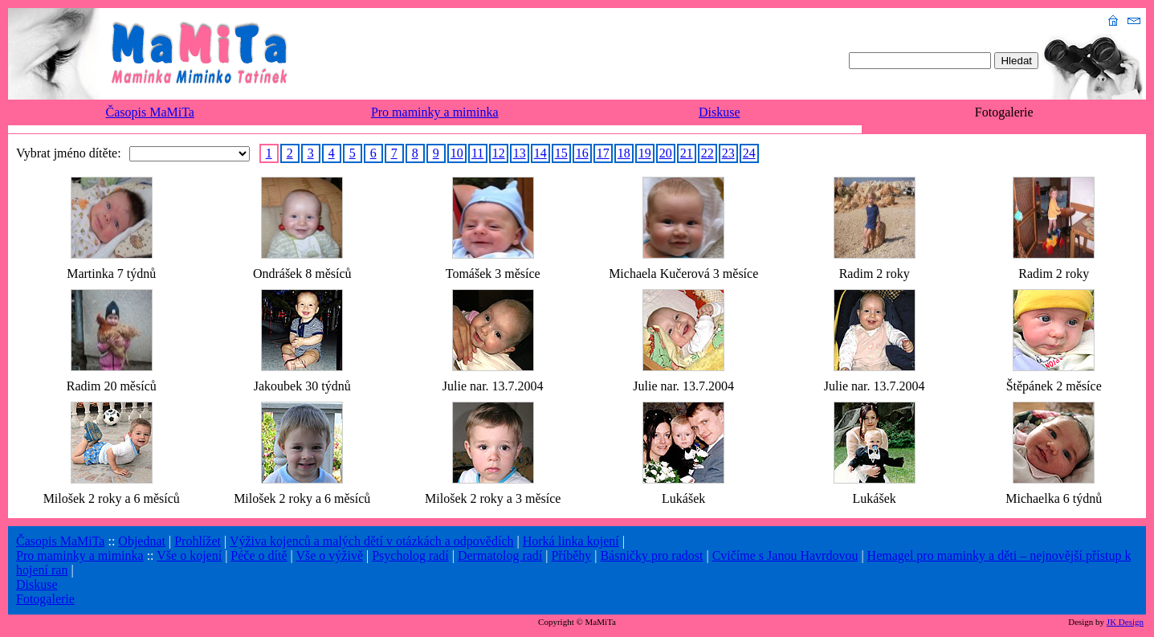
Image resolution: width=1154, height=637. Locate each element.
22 (707, 153)
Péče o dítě (258, 555)
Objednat (141, 541)
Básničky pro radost (651, 555)
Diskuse (719, 112)
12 (498, 153)
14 (540, 153)
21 (686, 153)
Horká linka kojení (571, 541)
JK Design (1125, 622)
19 (644, 153)
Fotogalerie (45, 599)
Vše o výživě (329, 555)
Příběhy (571, 555)
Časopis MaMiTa (150, 112)
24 (749, 153)
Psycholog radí (410, 555)
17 (603, 153)
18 (624, 153)
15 (561, 153)
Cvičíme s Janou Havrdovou (785, 555)
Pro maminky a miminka (435, 112)
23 (728, 153)
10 (457, 153)
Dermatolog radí (500, 555)
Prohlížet (197, 541)
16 (582, 153)
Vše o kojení (189, 555)
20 (665, 153)
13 (519, 153)
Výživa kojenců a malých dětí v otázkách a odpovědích (372, 541)
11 (477, 153)
